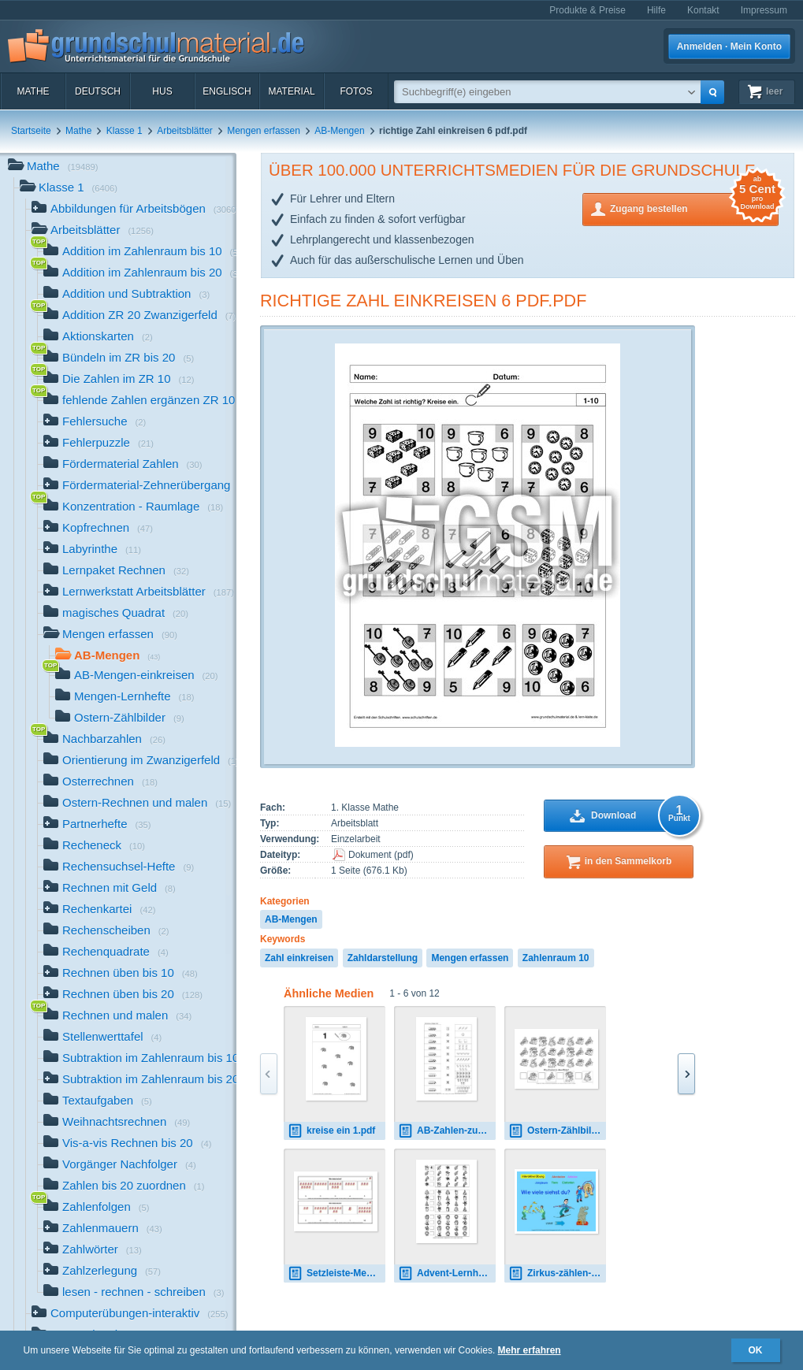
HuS (162, 91)
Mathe (33, 91)
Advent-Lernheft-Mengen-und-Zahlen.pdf (447, 1273)
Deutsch (98, 91)
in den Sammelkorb (628, 861)
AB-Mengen (339, 130)
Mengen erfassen (263, 130)
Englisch (227, 91)
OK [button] (756, 1350)
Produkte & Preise (587, 10)
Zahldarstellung (383, 957)
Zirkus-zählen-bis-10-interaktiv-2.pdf (557, 1273)
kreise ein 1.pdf (331, 1130)
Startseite (31, 130)
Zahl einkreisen (299, 957)
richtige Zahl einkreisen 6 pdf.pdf (423, 300)
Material (291, 91)
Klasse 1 (124, 130)
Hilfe (656, 10)
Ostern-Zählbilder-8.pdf (557, 1130)
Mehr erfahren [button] (529, 1350)
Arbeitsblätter (185, 130)
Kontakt (703, 10)
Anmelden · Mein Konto (729, 46)
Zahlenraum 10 (555, 957)
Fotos (356, 91)
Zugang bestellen (694, 207)
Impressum (764, 10)
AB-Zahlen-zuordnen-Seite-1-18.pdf (447, 1130)
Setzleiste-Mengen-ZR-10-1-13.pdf (336, 1273)
